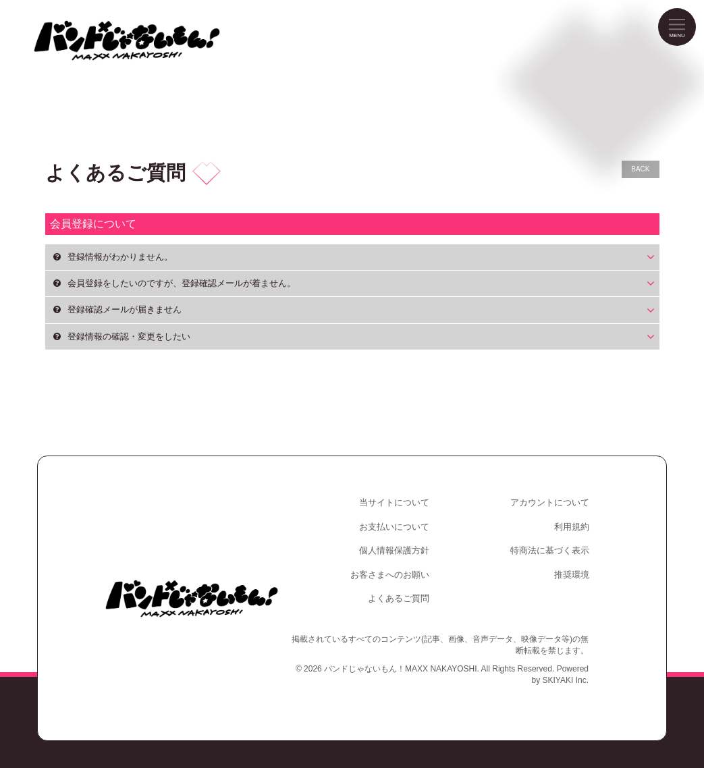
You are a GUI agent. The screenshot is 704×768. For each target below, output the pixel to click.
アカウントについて (549, 502)
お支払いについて (394, 527)
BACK (640, 169)
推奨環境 (571, 575)
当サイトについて (394, 502)
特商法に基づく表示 (549, 550)
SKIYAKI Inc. (566, 680)
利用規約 (571, 527)
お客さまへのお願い (389, 575)
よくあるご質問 (398, 598)
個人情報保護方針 (394, 550)
